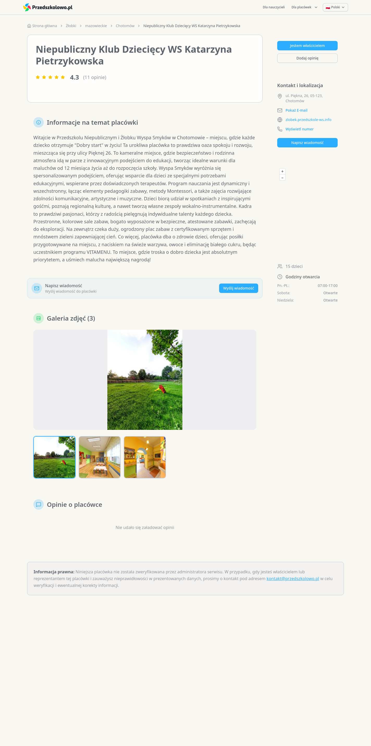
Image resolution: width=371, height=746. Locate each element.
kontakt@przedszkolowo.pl (293, 578)
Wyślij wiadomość (238, 288)
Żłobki (71, 25)
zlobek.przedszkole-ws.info (308, 119)
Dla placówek (305, 7)
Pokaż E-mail (296, 110)
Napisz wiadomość (307, 142)
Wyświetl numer (300, 129)
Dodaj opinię (307, 58)
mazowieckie (96, 25)
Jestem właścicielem (307, 45)
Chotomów (125, 25)
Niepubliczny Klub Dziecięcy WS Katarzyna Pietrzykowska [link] (191, 25)
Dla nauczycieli (274, 7)
